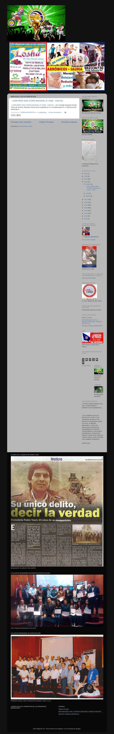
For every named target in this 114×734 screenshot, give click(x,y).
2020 (86, 176)
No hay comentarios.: (55, 112)
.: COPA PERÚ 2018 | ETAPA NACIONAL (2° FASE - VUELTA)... (37, 101)
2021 (86, 173)
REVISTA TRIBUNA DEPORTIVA (92, 326)
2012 (86, 213)
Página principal (87, 317)
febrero (88, 196)
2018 (86, 182)
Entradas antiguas (69, 122)
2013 (86, 210)
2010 (86, 218)
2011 (86, 216)
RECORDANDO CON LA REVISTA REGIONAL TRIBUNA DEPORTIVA (92, 321)
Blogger (78, 729)
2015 (86, 205)
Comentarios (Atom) (26, 126)
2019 (86, 179)
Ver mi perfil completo (89, 239)
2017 (86, 199)
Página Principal (46, 122)
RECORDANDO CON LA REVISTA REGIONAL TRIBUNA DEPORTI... (80, 711)
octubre (88, 184)
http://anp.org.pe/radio (89, 278)
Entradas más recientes (21, 122)
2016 (86, 202)
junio (87, 193)
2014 (86, 208)
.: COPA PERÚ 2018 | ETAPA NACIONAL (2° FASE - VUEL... (93, 188)
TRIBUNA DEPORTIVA (91, 237)
